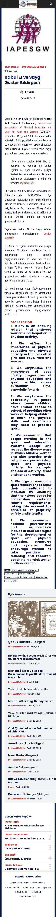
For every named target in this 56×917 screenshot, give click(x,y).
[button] (5, 4)
